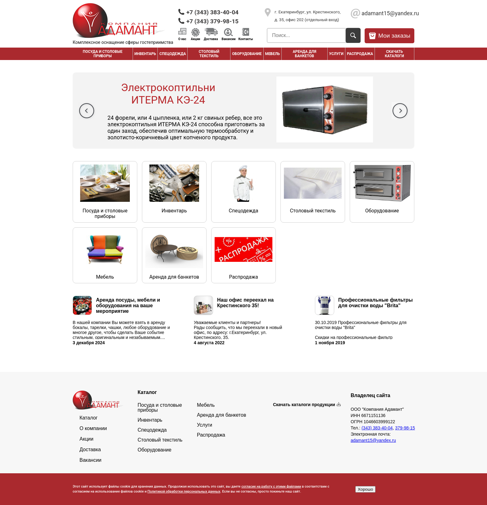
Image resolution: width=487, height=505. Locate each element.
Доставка (211, 38)
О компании (93, 428)
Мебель (272, 54)
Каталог (89, 417)
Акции (195, 38)
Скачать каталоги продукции (304, 404)
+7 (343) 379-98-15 (212, 21)
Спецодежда (172, 54)
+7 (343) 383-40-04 (212, 12)
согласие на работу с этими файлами (271, 486)
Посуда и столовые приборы (102, 53)
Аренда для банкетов (304, 53)
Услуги (336, 54)
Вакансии (229, 38)
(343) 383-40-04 (377, 427)
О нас (182, 38)
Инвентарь (145, 54)
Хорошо (365, 489)
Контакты (245, 38)
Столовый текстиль (209, 53)
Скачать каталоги (394, 53)
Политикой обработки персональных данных (184, 491)
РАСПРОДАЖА (360, 54)
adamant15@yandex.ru (388, 13)
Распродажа (211, 435)
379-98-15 (405, 427)
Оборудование (247, 54)
